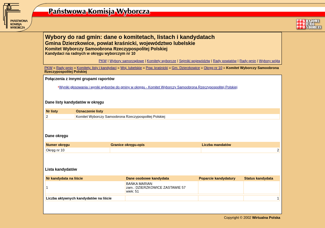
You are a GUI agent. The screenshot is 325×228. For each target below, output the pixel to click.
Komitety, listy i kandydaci (96, 68)
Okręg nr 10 (213, 68)
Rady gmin (248, 61)
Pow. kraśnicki (157, 68)
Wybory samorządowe (126, 61)
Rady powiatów (225, 61)
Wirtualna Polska (266, 217)
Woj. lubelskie (131, 68)
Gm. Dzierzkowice (186, 68)
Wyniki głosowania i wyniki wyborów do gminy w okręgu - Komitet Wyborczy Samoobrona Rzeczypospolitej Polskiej (148, 87)
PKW (103, 61)
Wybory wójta (269, 61)
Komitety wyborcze (161, 61)
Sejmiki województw (194, 61)
